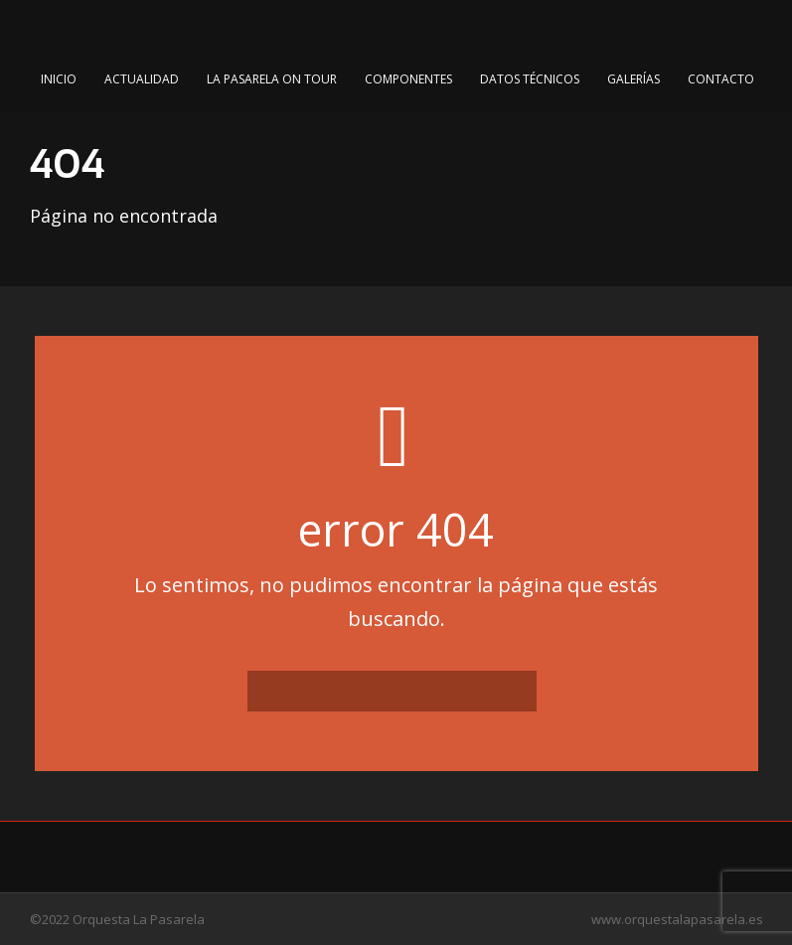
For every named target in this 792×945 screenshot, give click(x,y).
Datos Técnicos (529, 79)
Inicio (59, 79)
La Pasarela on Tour (272, 79)
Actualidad (141, 79)
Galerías (633, 79)
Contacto (721, 79)
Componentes (408, 79)
